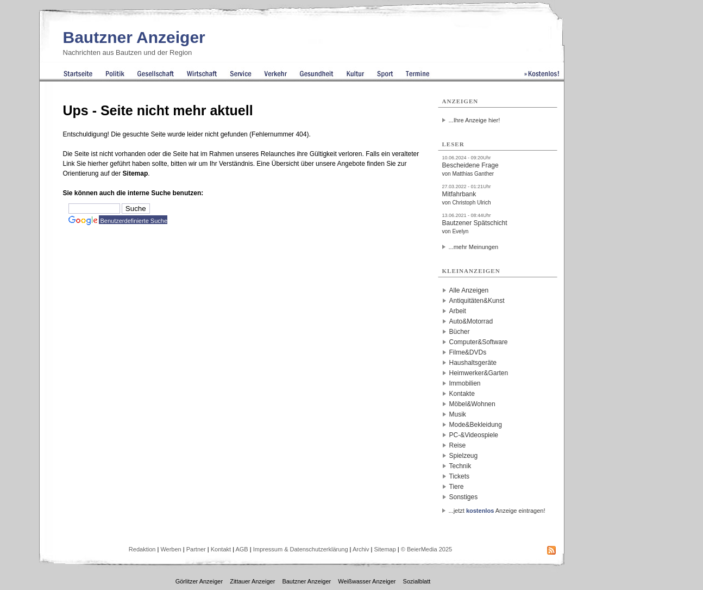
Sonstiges (463, 497)
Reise (457, 445)
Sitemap (135, 173)
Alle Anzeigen (469, 290)
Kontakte (462, 393)
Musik (457, 414)
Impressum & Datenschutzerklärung (300, 549)
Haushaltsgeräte (473, 362)
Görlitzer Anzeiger (199, 581)
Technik (460, 466)
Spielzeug (463, 455)
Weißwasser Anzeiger (367, 581)
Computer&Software (478, 342)
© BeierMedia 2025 (426, 549)
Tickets (459, 476)
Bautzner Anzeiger (134, 37)
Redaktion (142, 549)
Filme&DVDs (468, 352)
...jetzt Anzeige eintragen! (497, 510)
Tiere (456, 486)
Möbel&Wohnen (472, 404)
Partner (196, 549)
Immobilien (465, 383)
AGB (241, 549)
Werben (170, 549)
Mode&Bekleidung (475, 424)
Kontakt (221, 549)
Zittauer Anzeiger (252, 581)
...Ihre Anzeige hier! (474, 120)
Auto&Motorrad (471, 321)
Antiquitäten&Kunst (477, 300)
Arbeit (457, 311)
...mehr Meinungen (474, 247)
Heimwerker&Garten (479, 373)
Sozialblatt (417, 581)
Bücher (459, 331)
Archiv (361, 549)
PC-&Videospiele (474, 435)
